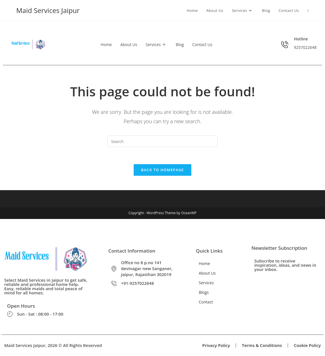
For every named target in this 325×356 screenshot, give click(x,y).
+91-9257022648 (137, 283)
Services (156, 44)
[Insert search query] (162, 141)
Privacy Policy (216, 345)
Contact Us (202, 44)
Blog (180, 44)
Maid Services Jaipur (48, 10)
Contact (206, 302)
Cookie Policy (307, 345)
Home (106, 44)
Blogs (204, 292)
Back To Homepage (162, 169)
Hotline (301, 39)
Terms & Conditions (262, 345)
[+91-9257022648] (114, 283)
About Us (128, 44)
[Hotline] (284, 44)
